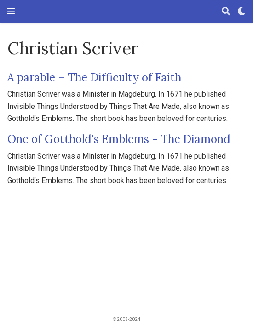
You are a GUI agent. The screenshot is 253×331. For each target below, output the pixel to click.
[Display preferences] (241, 11)
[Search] (226, 11)
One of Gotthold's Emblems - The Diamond (118, 139)
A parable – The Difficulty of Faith (94, 77)
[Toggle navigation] (11, 11)
